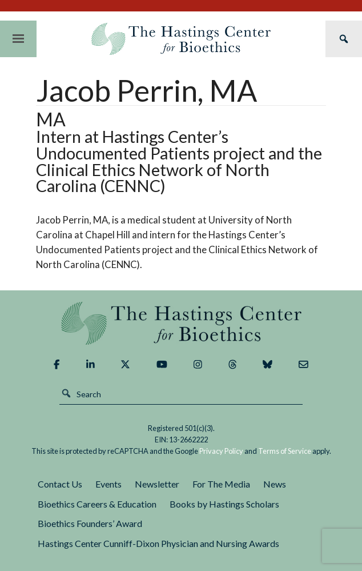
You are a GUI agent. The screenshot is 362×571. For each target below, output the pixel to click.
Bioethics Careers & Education (97, 503)
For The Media (221, 483)
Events (108, 483)
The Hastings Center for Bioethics (181, 39)
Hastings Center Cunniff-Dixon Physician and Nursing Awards (158, 543)
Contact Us (60, 483)
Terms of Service (284, 451)
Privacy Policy (221, 451)
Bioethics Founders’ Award (90, 523)
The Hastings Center (181, 323)
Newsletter (157, 483)
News (274, 483)
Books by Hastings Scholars (224, 503)
